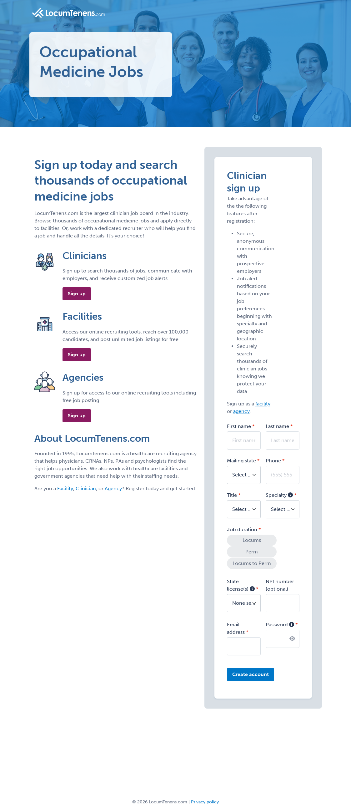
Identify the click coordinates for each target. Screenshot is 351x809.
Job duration (242, 529)
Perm (250, 551)
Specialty (279, 495)
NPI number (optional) (280, 584)
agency (241, 411)
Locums (250, 540)
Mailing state (241, 461)
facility (262, 404)
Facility (65, 488)
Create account (250, 673)
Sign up (77, 294)
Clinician (86, 488)
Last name (277, 426)
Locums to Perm (250, 563)
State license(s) (241, 584)
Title (232, 495)
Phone (273, 461)
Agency (113, 488)
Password (280, 623)
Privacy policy (205, 800)
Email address (236, 627)
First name (239, 426)
